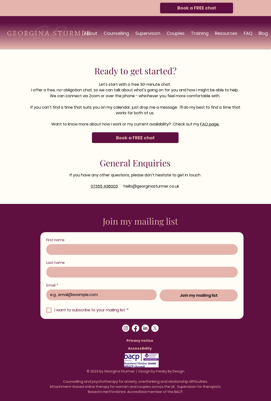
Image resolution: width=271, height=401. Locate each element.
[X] (155, 328)
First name (55, 240)
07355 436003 (104, 186)
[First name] (140, 249)
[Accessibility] (140, 348)
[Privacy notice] (140, 340)
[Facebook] (135, 328)
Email (52, 285)
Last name (55, 263)
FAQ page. (209, 124)
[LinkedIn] (145, 328)
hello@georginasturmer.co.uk (151, 186)
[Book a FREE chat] (196, 8)
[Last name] (140, 272)
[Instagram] (125, 328)
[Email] (100, 294)
